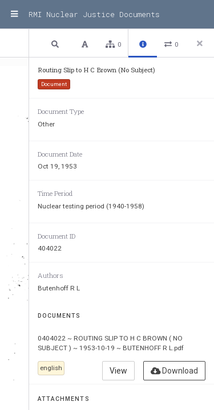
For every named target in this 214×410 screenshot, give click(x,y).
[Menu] (14, 14)
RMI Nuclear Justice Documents (94, 14)
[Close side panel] (199, 43)
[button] (56, 43)
